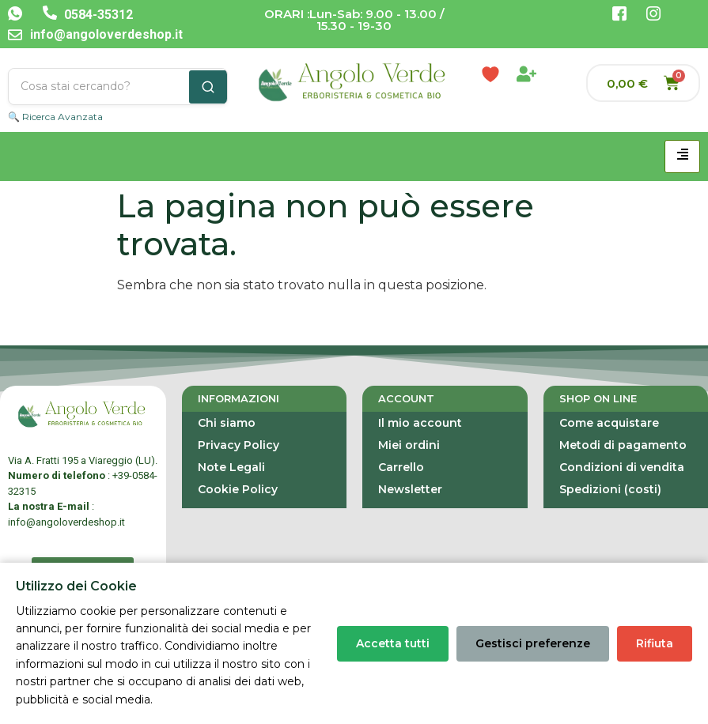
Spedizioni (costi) (610, 489)
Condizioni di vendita (621, 467)
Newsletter (410, 489)
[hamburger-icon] (682, 156)
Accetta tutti (393, 643)
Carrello (401, 467)
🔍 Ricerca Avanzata (55, 117)
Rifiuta (654, 643)
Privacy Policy (238, 445)
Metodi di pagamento (623, 445)
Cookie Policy (238, 489)
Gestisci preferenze (532, 643)
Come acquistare (609, 423)
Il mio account (420, 423)
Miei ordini (409, 445)
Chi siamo (227, 423)
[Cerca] (208, 87)
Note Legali (231, 467)
